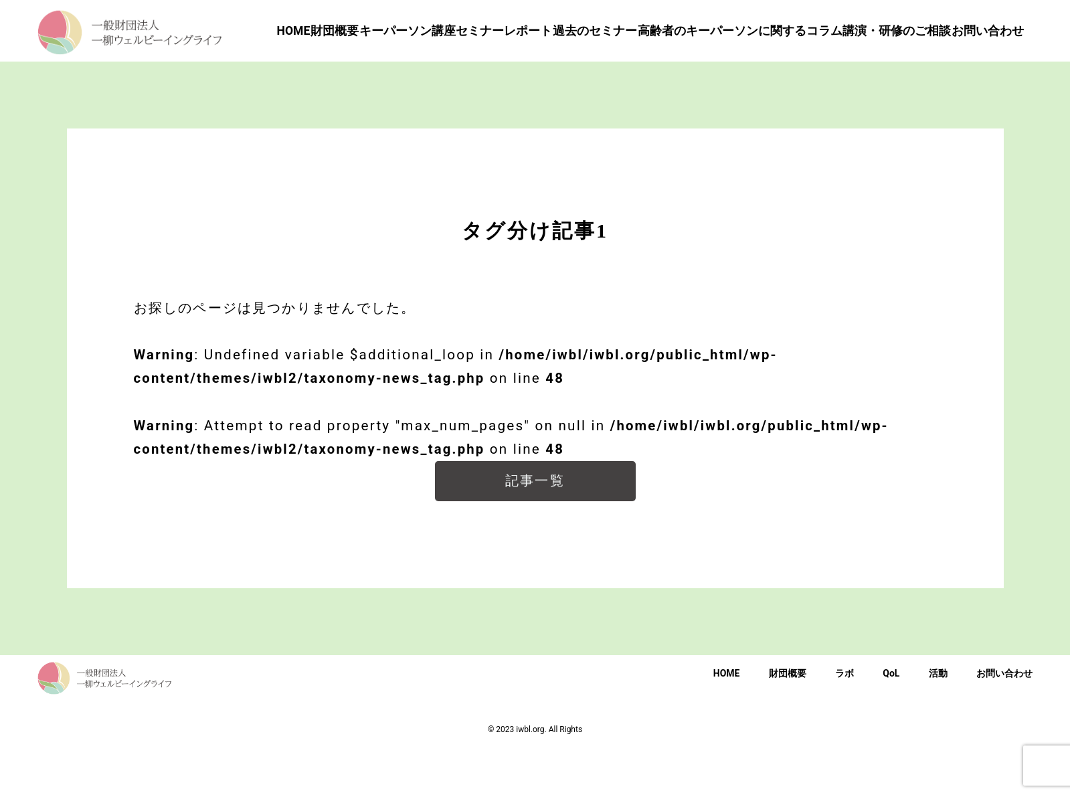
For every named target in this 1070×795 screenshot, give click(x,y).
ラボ (844, 720)
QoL (891, 720)
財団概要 (787, 720)
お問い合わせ (1004, 720)
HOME (726, 720)
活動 (938, 720)
